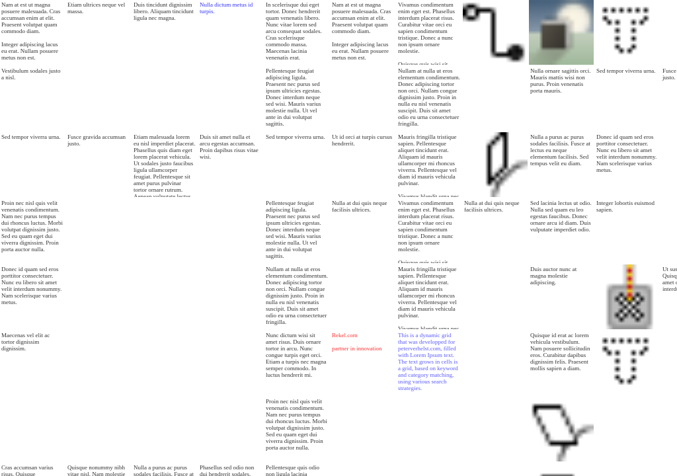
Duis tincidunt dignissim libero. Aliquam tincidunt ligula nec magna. (164, 11)
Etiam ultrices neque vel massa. (96, 8)
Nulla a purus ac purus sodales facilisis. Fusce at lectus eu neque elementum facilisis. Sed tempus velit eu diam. (560, 150)
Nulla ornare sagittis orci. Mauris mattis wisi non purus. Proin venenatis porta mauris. (560, 80)
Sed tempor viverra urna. (30, 137)
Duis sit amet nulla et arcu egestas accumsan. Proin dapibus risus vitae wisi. (229, 147)
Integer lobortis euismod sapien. (625, 206)
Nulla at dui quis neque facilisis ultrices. (359, 206)
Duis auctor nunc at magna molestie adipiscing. (553, 276)
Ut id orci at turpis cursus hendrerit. (362, 140)
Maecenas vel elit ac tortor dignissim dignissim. (25, 342)
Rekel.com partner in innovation (356, 342)
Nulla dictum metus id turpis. (226, 8)
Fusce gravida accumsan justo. (96, 140)
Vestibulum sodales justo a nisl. (31, 74)
